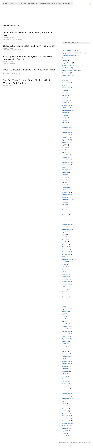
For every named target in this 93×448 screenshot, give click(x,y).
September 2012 (66, 398)
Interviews (64, 60)
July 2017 (64, 264)
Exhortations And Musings (13, 39)
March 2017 (65, 274)
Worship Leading (9, 63)
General (64, 58)
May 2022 (64, 120)
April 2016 (64, 294)
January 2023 (65, 100)
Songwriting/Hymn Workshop (69, 70)
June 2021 (65, 147)
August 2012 (65, 401)
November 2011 (66, 423)
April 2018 (64, 242)
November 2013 (66, 363)
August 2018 (65, 232)
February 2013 (66, 386)
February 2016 (66, 299)
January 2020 (65, 189)
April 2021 (64, 152)
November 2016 (66, 284)
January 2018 (65, 249)
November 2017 (66, 254)
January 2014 (65, 358)
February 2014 (66, 356)
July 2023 (64, 90)
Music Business (66, 68)
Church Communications (68, 50)
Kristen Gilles (9, 37)
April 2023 (64, 95)
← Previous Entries (10, 92)
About (11, 3)
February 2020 (66, 187)
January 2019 (65, 219)
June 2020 (65, 177)
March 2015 (65, 324)
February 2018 (66, 247)
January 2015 (65, 329)
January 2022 (65, 130)
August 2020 (65, 172)
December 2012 (66, 391)
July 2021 (64, 145)
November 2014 (66, 334)
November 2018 (66, 224)
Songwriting (45, 3)
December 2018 (66, 222)
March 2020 (65, 184)
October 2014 (65, 336)
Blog (5, 3)
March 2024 (65, 85)
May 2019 (64, 209)
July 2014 (64, 343)
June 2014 (65, 346)
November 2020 (66, 164)
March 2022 (65, 125)
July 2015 (64, 314)
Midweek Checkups (67, 65)
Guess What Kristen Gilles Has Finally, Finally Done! (29, 46)
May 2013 (64, 378)
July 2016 (64, 289)
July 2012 (64, 403)
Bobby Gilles (8, 48)
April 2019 (64, 212)
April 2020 (64, 182)
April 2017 (64, 271)
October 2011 (65, 426)
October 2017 (65, 256)
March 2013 (65, 383)
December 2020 (66, 162)
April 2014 (64, 351)
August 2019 (65, 202)
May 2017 (64, 269)
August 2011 (65, 431)
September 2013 (66, 368)
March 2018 (65, 244)
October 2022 (65, 107)
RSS (88, 3)
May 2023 (64, 92)
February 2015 (66, 326)
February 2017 (66, 276)
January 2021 (65, 159)
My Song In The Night (46, 13)
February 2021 (66, 157)
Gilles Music (33, 3)
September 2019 (66, 199)
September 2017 (66, 259)
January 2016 (65, 301)
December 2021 (66, 132)
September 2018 (66, 229)
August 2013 (65, 371)
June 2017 (65, 266)
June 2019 (65, 207)
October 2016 (65, 286)
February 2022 (66, 127)
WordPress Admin (85, 444)
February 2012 (66, 416)
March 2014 (65, 353)
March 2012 (65, 413)
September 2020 (66, 169)
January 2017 (65, 279)
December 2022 (66, 102)
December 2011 (66, 421)
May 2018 (64, 239)
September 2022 (66, 110)
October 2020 (65, 167)
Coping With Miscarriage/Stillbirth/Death (72, 53)
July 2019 (64, 204)
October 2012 (65, 396)
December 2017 (66, 252)
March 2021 (65, 155)
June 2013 (65, 376)
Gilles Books (21, 3)
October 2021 (65, 137)
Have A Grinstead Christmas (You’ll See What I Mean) (29, 69)
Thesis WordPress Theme (74, 442)
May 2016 (64, 291)
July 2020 (64, 174)
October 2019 (65, 197)
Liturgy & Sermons (67, 63)
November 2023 (66, 87)
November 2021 (66, 135)
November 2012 (66, 393)
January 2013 (65, 388)
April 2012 (64, 411)
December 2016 (66, 281)
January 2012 (65, 418)
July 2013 (64, 373)
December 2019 (66, 192)
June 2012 (65, 406)
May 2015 (64, 319)
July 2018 (64, 234)
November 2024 (66, 82)
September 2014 (66, 338)
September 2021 (66, 140)
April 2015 (64, 321)
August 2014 (65, 341)
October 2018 (65, 227)
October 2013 (65, 366)
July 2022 (64, 115)
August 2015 (65, 311)
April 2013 (64, 381)
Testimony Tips (66, 73)
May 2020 (64, 179)
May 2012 (64, 408)
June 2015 (65, 316)
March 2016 (65, 296)
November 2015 (66, 304)
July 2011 (64, 433)
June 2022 (65, 117)
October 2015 (65, 306)
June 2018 (65, 237)
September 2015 (66, 309)
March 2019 (65, 214)
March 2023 (65, 97)
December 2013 (66, 361)
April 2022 (64, 122)
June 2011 (65, 435)
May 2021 (64, 150)
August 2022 (65, 112)
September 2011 (66, 428)
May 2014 (64, 348)
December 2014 (66, 331)
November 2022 (66, 105)
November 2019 (66, 194)
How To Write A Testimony (62, 3)
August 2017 (65, 261)
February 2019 (66, 217)
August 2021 (65, 142)
